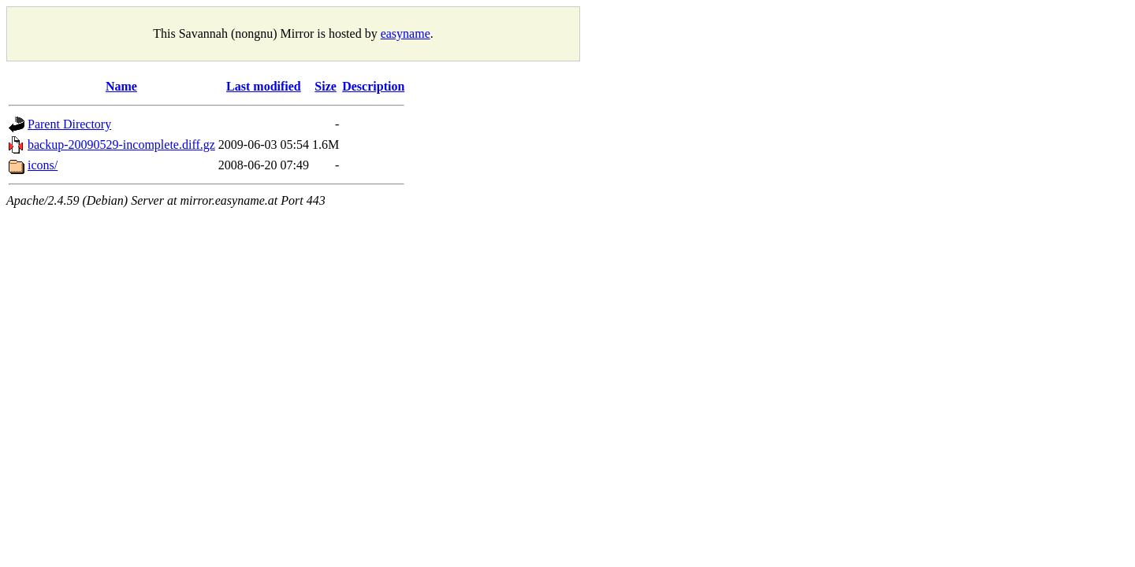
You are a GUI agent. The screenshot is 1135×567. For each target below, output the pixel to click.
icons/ (43, 165)
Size (325, 86)
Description (373, 86)
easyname (405, 33)
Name (121, 86)
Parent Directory (69, 124)
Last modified (263, 86)
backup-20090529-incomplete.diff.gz (121, 144)
